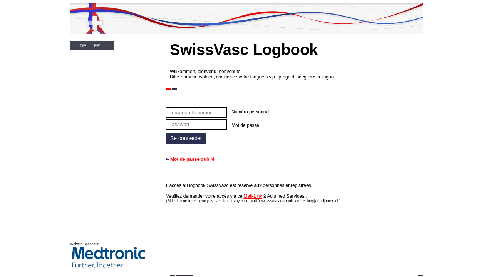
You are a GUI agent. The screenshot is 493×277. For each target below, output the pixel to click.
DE (83, 45)
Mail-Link (252, 196)
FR (97, 45)
